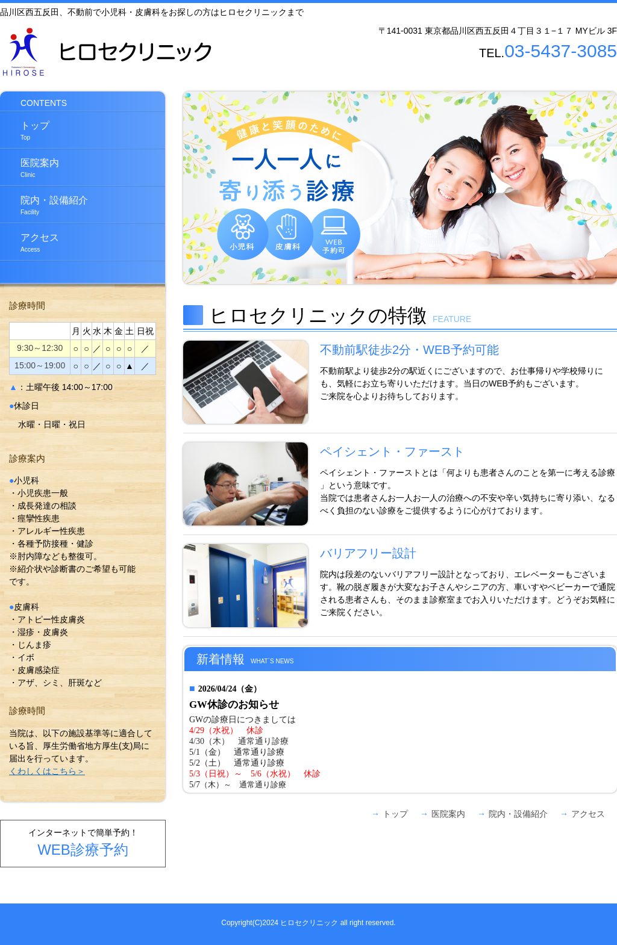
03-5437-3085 (560, 51)
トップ (24, 130)
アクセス (29, 242)
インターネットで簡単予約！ (83, 843)
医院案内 (29, 168)
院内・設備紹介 (44, 205)
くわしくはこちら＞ (47, 771)
